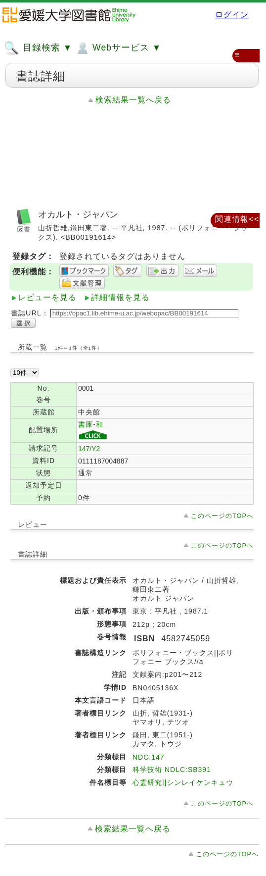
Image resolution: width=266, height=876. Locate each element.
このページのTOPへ (222, 515)
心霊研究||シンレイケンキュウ (183, 782)
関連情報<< (237, 219)
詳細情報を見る (120, 297)
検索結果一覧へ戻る (133, 100)
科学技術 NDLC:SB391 (172, 769)
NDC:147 (149, 757)
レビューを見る (47, 297)
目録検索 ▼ (38, 48)
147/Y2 (89, 449)
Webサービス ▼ (118, 48)
